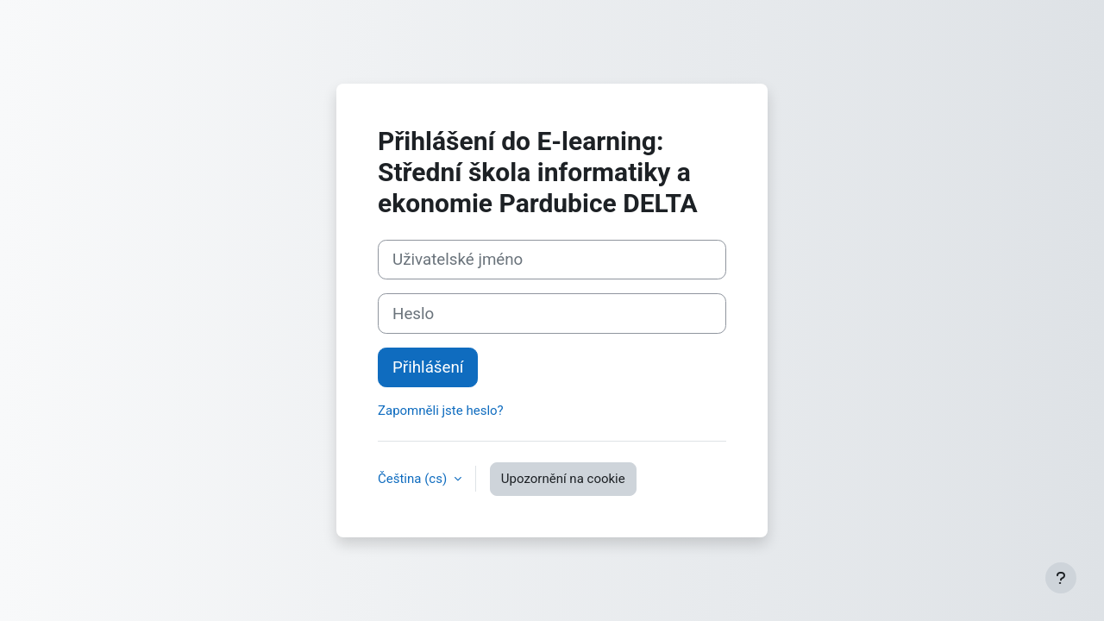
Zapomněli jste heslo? (441, 410)
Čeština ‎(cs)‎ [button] (414, 478)
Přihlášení (427, 367)
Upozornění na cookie (563, 478)
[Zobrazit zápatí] (1060, 577)
